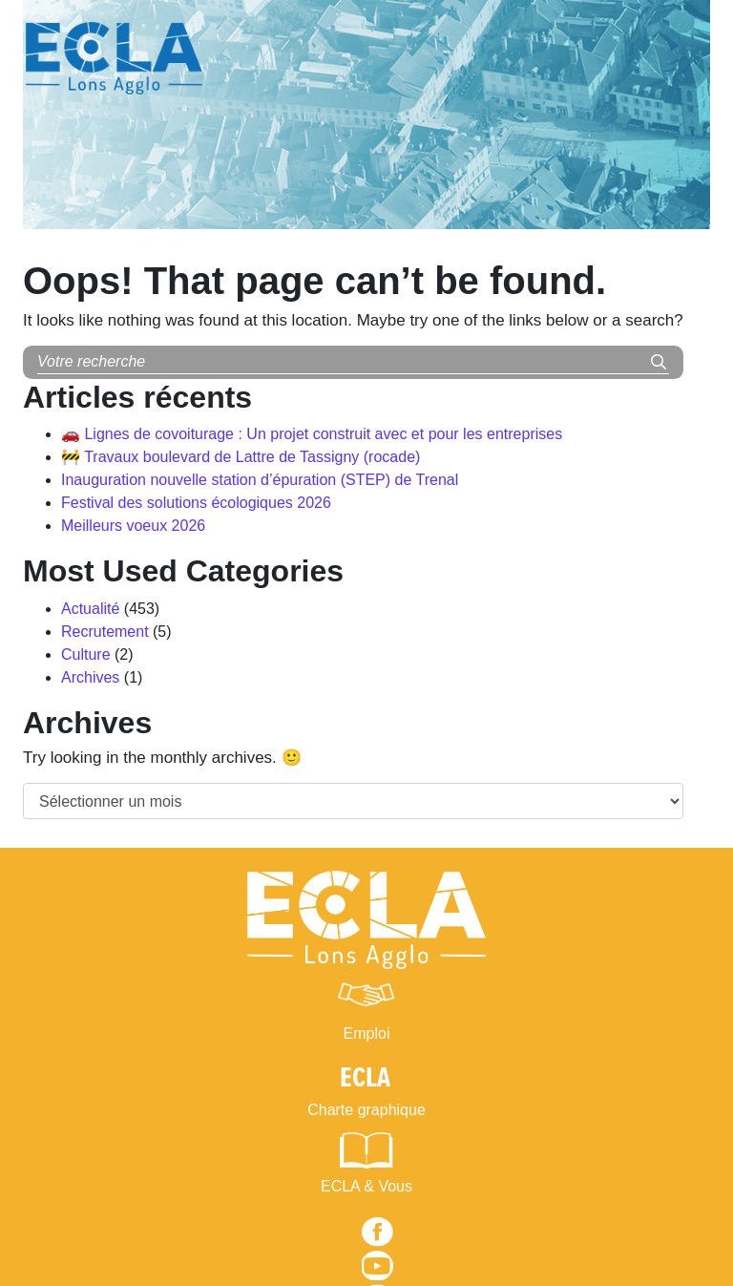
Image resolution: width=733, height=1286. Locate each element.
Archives (90, 677)
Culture (86, 654)
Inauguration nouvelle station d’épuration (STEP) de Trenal (259, 480)
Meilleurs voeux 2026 (133, 525)
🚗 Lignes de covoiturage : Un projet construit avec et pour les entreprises (311, 434)
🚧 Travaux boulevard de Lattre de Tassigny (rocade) (240, 457)
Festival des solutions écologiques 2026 (196, 503)
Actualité (90, 609)
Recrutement (105, 631)
